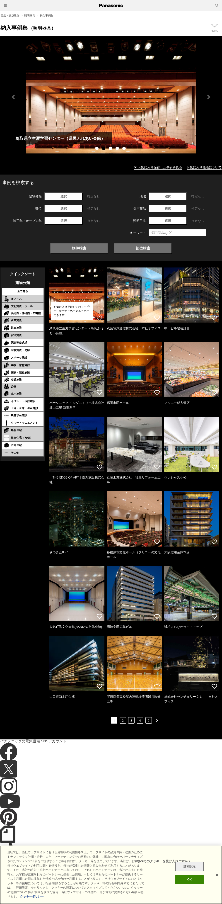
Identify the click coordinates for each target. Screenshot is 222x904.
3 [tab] (111, 149)
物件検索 (79, 248)
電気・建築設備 (9, 15)
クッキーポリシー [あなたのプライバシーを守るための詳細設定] (32, 896)
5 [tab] (124, 149)
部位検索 (143, 248)
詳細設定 (189, 866)
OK (189, 879)
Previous (13, 97)
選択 (63, 196)
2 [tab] (104, 149)
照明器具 (29, 15)
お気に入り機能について (204, 167)
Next (208, 97)
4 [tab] (118, 149)
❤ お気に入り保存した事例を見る (158, 167)
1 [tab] (97, 149)
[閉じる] (217, 875)
